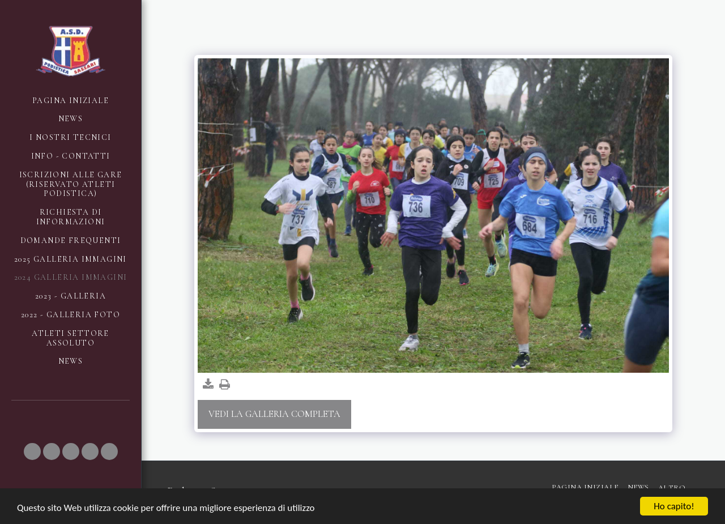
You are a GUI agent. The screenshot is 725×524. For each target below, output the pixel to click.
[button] (32, 451)
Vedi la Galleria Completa (274, 414)
